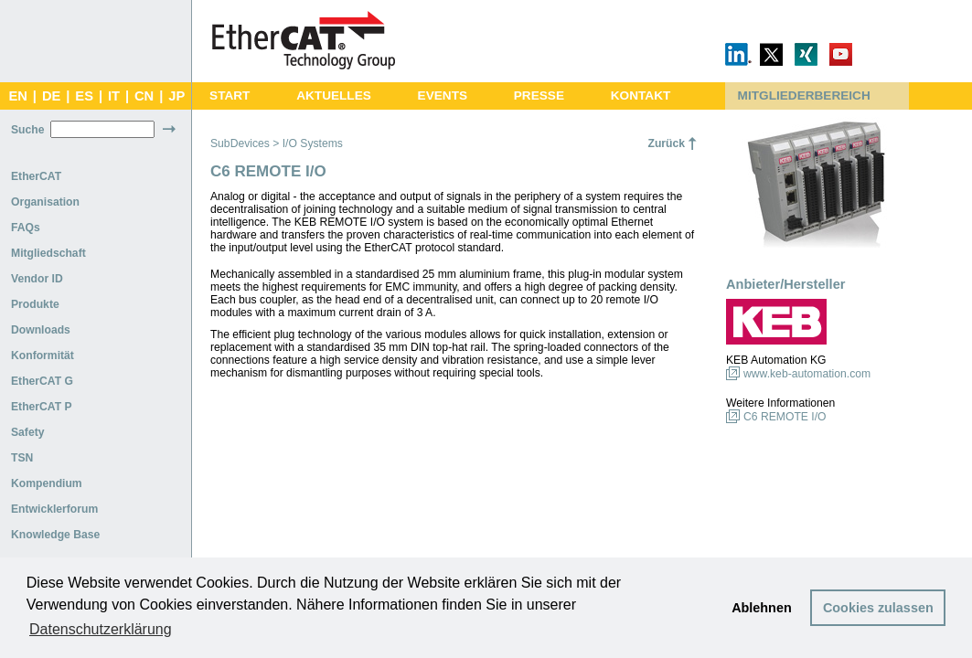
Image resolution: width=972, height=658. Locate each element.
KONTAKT (641, 95)
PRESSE (539, 95)
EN (17, 96)
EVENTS (442, 95)
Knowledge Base (55, 534)
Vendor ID (37, 278)
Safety (28, 432)
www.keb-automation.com (807, 373)
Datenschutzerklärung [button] (100, 629)
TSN (22, 457)
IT (114, 96)
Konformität (42, 355)
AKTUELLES (333, 95)
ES (84, 96)
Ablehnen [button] (762, 607)
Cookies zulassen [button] (878, 607)
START (229, 95)
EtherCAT (36, 176)
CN (144, 96)
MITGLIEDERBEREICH (804, 95)
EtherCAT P (41, 406)
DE (51, 96)
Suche (27, 129)
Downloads (40, 330)
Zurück (666, 143)
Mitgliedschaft (48, 253)
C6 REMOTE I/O (785, 416)
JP (176, 96)
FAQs (25, 227)
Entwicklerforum (54, 509)
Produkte (35, 304)
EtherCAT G (42, 381)
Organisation (45, 202)
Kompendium (46, 483)
